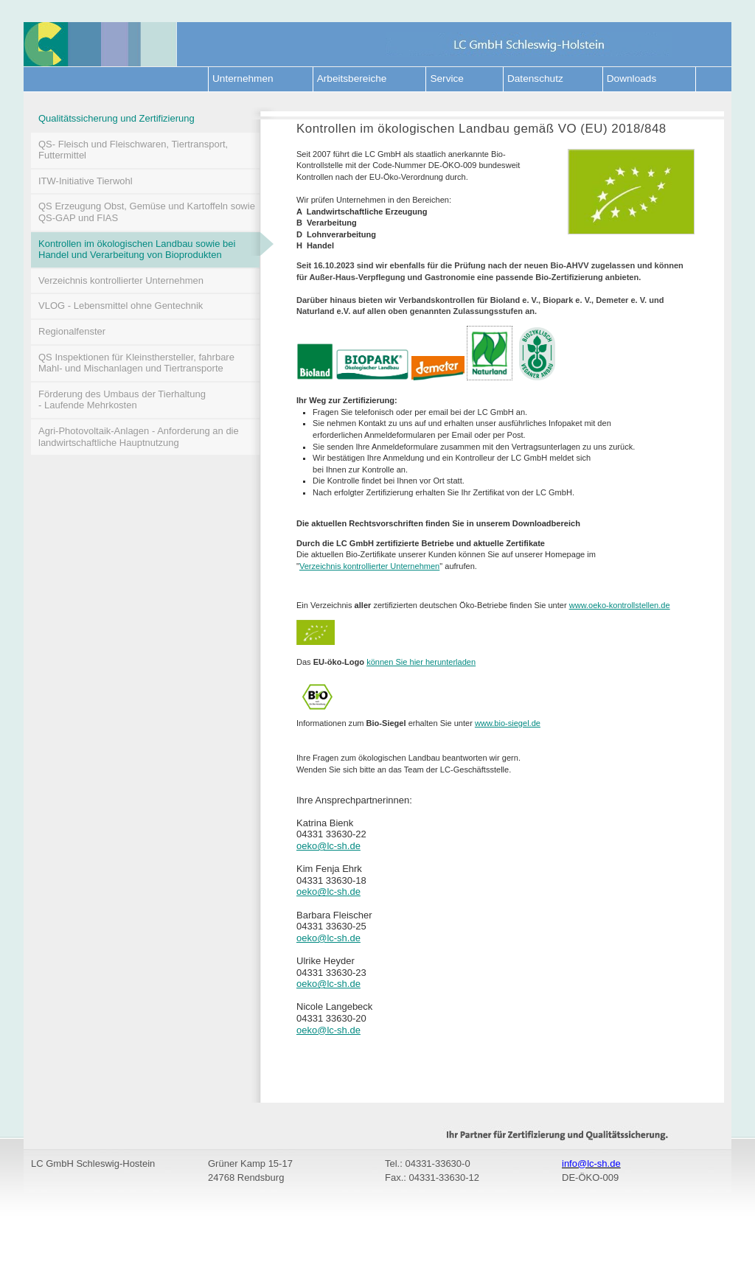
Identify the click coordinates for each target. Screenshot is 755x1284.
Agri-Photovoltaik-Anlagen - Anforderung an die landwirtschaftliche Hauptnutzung (138, 436)
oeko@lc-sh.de (328, 845)
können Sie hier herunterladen (421, 661)
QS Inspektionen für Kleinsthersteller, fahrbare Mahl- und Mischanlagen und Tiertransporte (136, 363)
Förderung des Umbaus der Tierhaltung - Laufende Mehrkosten (122, 399)
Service (446, 78)
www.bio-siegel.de (507, 723)
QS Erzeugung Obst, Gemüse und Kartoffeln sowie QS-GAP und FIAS (146, 211)
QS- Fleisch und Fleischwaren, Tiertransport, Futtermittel (133, 150)
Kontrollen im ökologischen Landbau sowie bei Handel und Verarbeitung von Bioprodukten (149, 246)
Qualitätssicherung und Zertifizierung (116, 118)
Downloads (631, 78)
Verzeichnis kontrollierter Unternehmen (120, 280)
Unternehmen (243, 78)
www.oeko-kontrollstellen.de (619, 605)
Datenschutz (535, 78)
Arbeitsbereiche (352, 78)
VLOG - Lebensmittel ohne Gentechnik (120, 305)
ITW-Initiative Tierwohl (85, 180)
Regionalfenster (71, 331)
